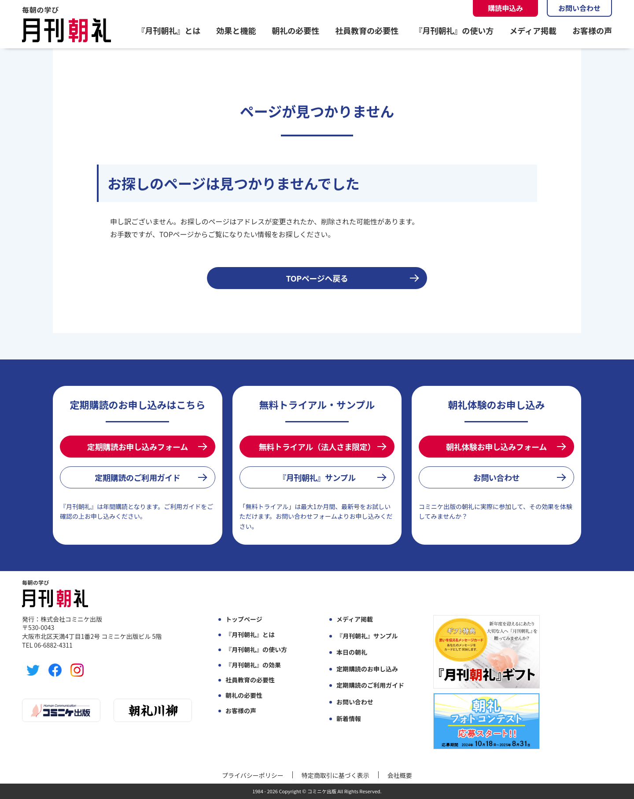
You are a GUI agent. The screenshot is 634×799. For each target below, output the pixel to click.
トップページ (243, 619)
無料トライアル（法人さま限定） (317, 446)
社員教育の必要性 (366, 30)
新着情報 (348, 719)
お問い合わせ (579, 8)
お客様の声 (592, 30)
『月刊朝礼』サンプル (317, 477)
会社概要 (399, 775)
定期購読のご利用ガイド (137, 477)
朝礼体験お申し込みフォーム (496, 446)
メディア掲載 (533, 30)
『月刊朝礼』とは (168, 30)
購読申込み (505, 8)
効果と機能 (236, 30)
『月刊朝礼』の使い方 (454, 30)
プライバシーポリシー (253, 775)
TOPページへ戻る (317, 278)
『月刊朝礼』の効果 (253, 665)
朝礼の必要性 (295, 30)
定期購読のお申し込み (367, 669)
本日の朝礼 (351, 652)
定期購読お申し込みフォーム (137, 446)
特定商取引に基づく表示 (335, 775)
